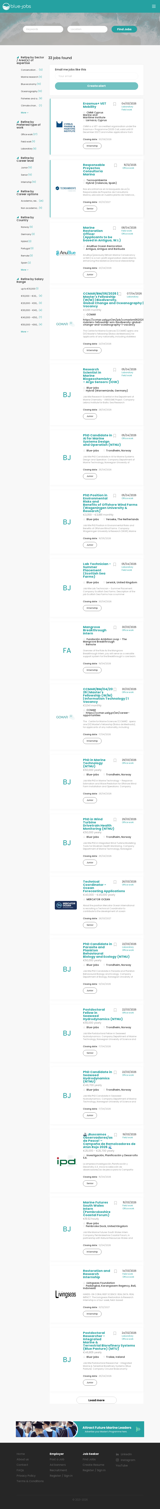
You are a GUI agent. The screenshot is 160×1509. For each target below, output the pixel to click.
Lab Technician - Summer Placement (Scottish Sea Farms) (97, 570)
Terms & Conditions (30, 1481)
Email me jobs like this (70, 69)
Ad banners (58, 1465)
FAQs (20, 1470)
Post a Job (57, 1459)
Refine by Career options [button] (27, 193)
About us (23, 1459)
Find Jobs (124, 29)
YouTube (122, 1465)
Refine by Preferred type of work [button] (29, 125)
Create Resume (93, 1465)
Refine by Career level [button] (25, 159)
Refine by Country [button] (25, 219)
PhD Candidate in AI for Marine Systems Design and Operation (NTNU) (102, 440)
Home (21, 1454)
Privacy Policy (26, 1476)
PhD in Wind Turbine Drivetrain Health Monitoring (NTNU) (98, 824)
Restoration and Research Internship (96, 1274)
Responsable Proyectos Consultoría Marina (94, 169)
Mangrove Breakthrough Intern (94, 630)
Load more (96, 1400)
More (23, 112)
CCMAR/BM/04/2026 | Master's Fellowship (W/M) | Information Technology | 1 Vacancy (106, 695)
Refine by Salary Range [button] (30, 280)
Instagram (128, 1460)
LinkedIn (126, 1454)
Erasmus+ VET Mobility (94, 105)
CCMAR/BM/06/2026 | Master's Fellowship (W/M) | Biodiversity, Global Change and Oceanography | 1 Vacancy (114, 299)
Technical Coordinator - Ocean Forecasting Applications (104, 886)
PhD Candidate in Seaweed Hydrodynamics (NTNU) (97, 1077)
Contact (22, 1465)
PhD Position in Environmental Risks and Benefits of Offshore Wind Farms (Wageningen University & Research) (110, 503)
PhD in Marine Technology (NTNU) (94, 763)
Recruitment (58, 1470)
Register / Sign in (61, 1476)
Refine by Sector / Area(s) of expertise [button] (30, 60)
